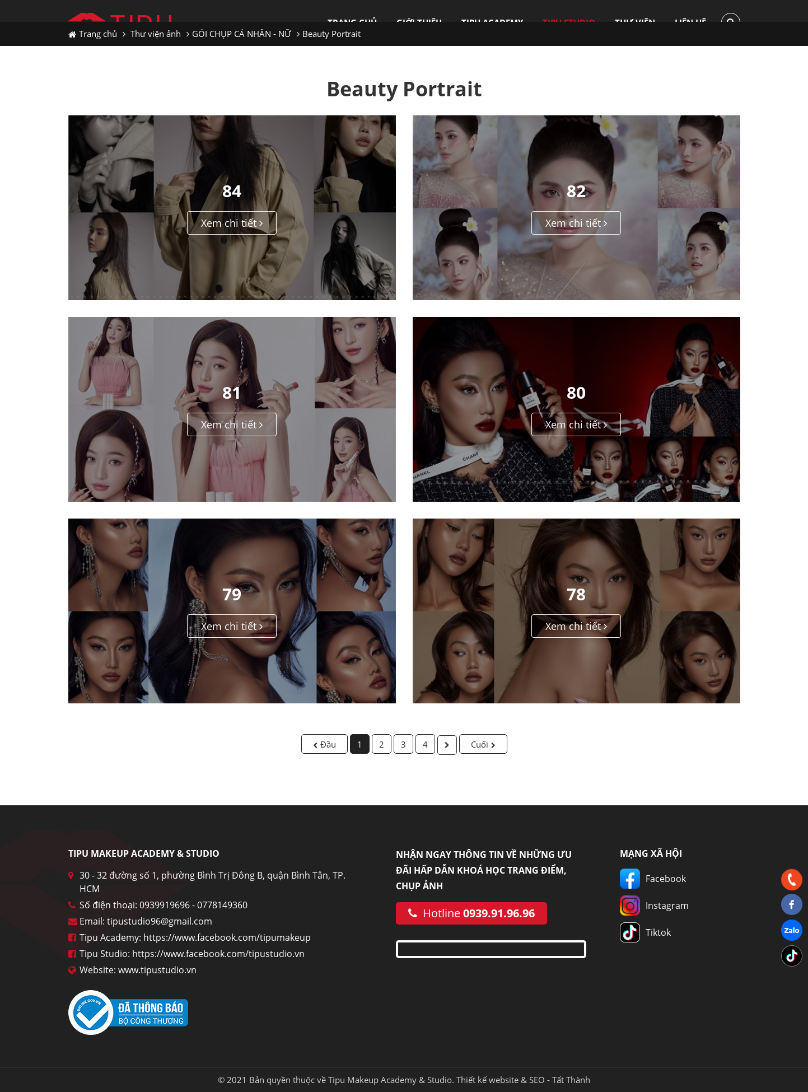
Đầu (328, 744)
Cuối (479, 744)
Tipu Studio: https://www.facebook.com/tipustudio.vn (192, 954)
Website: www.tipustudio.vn (138, 970)
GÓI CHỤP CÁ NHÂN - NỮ (241, 33)
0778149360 (222, 905)
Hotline (471, 913)
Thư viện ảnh (155, 33)
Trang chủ (92, 33)
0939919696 (164, 905)
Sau (447, 745)
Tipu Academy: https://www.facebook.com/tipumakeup (195, 937)
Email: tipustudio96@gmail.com (146, 921)
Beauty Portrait (331, 33)
